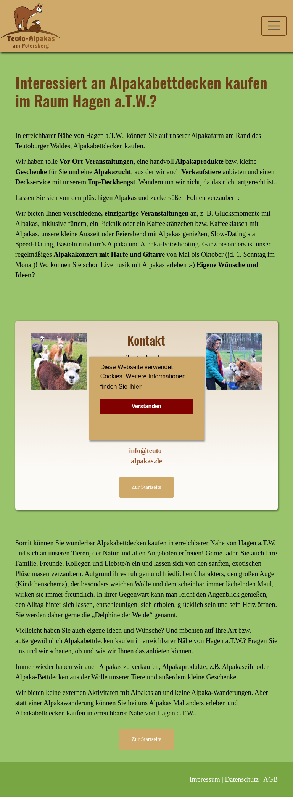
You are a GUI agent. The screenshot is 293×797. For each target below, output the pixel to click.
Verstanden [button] (146, 406)
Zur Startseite (146, 487)
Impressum (205, 779)
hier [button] (136, 386)
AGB (270, 779)
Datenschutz (242, 779)
